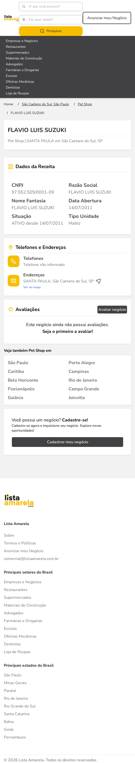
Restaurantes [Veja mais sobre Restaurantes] (16, 46)
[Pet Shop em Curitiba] (16, 371)
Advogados (14, 613)
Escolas (10, 628)
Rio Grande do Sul (20, 706)
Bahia (9, 721)
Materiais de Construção (25, 605)
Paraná (10, 690)
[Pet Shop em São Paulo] (18, 363)
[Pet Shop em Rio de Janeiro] (83, 380)
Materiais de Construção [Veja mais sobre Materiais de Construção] (24, 58)
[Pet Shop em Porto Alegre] (82, 363)
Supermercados (17, 597)
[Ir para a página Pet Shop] (85, 104)
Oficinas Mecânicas (20, 636)
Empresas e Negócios (22, 582)
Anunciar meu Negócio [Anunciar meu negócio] (107, 18)
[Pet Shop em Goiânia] (15, 398)
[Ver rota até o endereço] (62, 284)
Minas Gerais (15, 683)
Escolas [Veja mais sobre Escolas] (11, 76)
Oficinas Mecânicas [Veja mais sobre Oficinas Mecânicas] (20, 81)
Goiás (9, 729)
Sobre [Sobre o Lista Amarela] (9, 535)
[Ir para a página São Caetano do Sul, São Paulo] (45, 104)
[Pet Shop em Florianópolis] (21, 389)
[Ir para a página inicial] (8, 104)
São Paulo (12, 675)
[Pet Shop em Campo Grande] (84, 389)
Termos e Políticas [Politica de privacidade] (20, 543)
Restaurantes (15, 589)
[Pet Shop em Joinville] (77, 398)
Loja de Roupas (17, 652)
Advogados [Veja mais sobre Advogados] (14, 64)
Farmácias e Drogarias (23, 621)
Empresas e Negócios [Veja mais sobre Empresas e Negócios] (22, 41)
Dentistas (12, 644)
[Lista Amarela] (11, 18)
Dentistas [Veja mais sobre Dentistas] (13, 87)
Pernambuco (15, 737)
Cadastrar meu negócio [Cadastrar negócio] (67, 442)
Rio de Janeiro (16, 698)
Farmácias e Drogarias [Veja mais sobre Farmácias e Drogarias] (22, 70)
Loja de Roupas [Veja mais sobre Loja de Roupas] (17, 93)
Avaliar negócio (112, 309)
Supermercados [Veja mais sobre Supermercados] (17, 52)
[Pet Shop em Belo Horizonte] (23, 380)
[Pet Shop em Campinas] (79, 371)
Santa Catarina (16, 714)
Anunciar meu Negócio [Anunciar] (23, 551)
